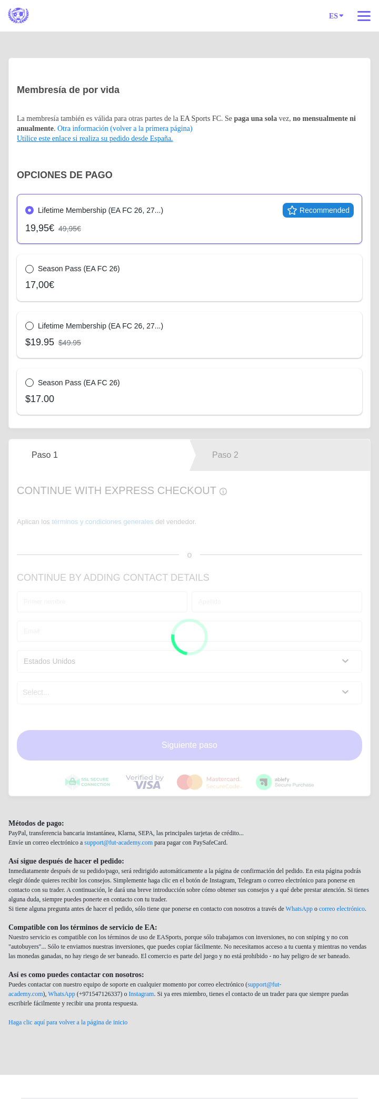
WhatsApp (299, 908)
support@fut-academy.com (118, 842)
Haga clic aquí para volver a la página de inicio (67, 1022)
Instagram (141, 994)
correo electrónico (342, 908)
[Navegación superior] (364, 16)
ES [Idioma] (336, 15)
